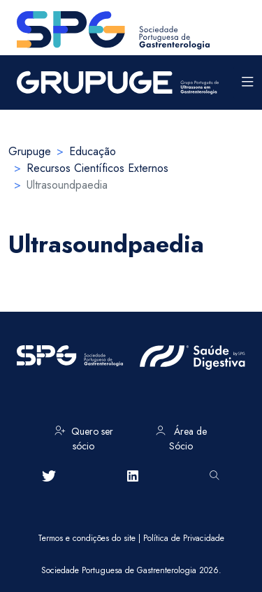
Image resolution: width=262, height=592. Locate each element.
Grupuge (29, 151)
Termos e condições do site (87, 538)
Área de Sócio (181, 436)
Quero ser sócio (83, 436)
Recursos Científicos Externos (97, 168)
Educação (92, 151)
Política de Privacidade (183, 538)
